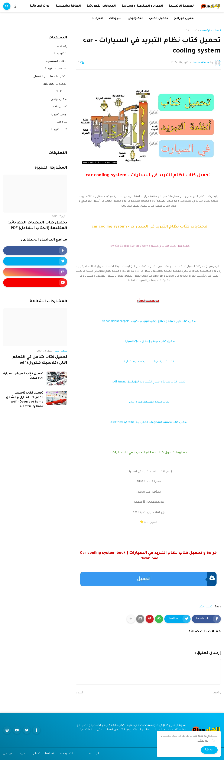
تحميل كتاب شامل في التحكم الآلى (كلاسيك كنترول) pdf (39, 360)
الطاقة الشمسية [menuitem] (68, 6)
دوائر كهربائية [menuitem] (39, 6)
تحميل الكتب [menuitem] (158, 18)
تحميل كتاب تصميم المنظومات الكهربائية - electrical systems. (148, 422)
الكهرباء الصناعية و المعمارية (49, 76)
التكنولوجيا (60, 53)
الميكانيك (61, 91)
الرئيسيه (94, 753)
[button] (15, 6)
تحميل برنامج (59, 99)
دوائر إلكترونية (59, 114)
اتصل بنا (23, 753)
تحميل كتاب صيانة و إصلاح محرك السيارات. (148, 341)
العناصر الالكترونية (56, 68)
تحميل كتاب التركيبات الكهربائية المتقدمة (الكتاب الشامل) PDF (37, 226)
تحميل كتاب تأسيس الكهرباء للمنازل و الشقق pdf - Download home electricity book (24, 399)
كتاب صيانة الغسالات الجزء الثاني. (148, 402)
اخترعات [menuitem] (97, 18)
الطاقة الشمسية (56, 61)
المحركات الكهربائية (55, 84)
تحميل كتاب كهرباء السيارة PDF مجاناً (23, 376)
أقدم (80, 693)
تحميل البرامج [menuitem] (184, 18)
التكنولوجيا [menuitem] (135, 18)
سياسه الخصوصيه (71, 753)
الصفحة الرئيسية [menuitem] (182, 6)
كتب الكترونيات (58, 129)
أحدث (215, 693)
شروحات (61, 122)
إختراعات (62, 46)
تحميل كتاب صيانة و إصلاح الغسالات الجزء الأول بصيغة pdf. (148, 382)
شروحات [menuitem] (115, 18)
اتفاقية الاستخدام (43, 753)
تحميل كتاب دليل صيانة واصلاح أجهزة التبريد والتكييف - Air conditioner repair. (148, 321)
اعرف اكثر (202, 740)
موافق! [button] (209, 749)
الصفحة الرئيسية (210, 30)
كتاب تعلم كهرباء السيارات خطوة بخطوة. (148, 361)
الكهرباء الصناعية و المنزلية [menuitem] (142, 6)
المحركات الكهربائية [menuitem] (101, 6)
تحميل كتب (190, 30)
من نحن (8, 753)
